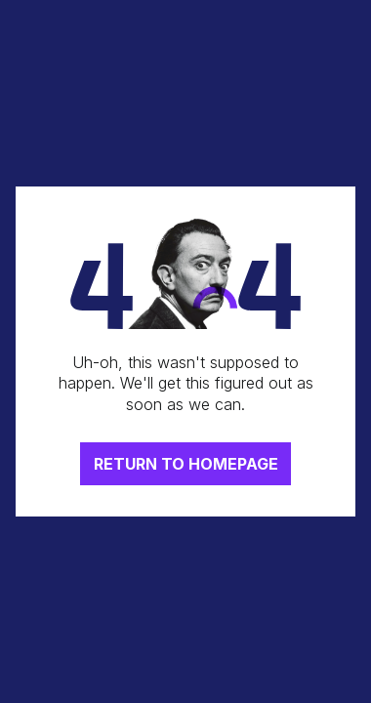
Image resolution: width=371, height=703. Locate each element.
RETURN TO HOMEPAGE (186, 464)
